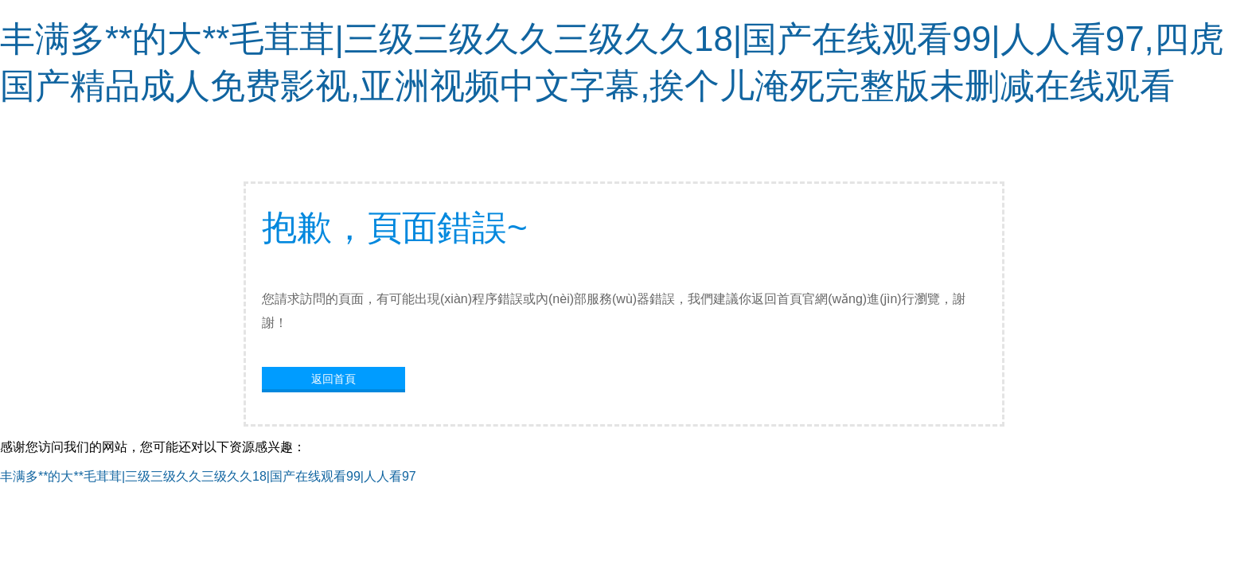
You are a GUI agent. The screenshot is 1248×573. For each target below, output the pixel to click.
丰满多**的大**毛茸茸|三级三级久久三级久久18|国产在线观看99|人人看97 (208, 476)
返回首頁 (333, 378)
